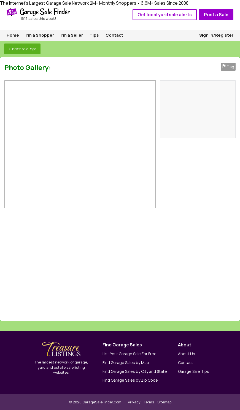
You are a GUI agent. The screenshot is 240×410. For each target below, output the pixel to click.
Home (13, 35)
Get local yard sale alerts (164, 15)
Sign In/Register (216, 35)
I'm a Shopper (40, 35)
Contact (114, 35)
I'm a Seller (72, 35)
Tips (94, 35)
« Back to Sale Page (22, 49)
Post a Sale (216, 15)
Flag (228, 66)
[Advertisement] (170, 263)
